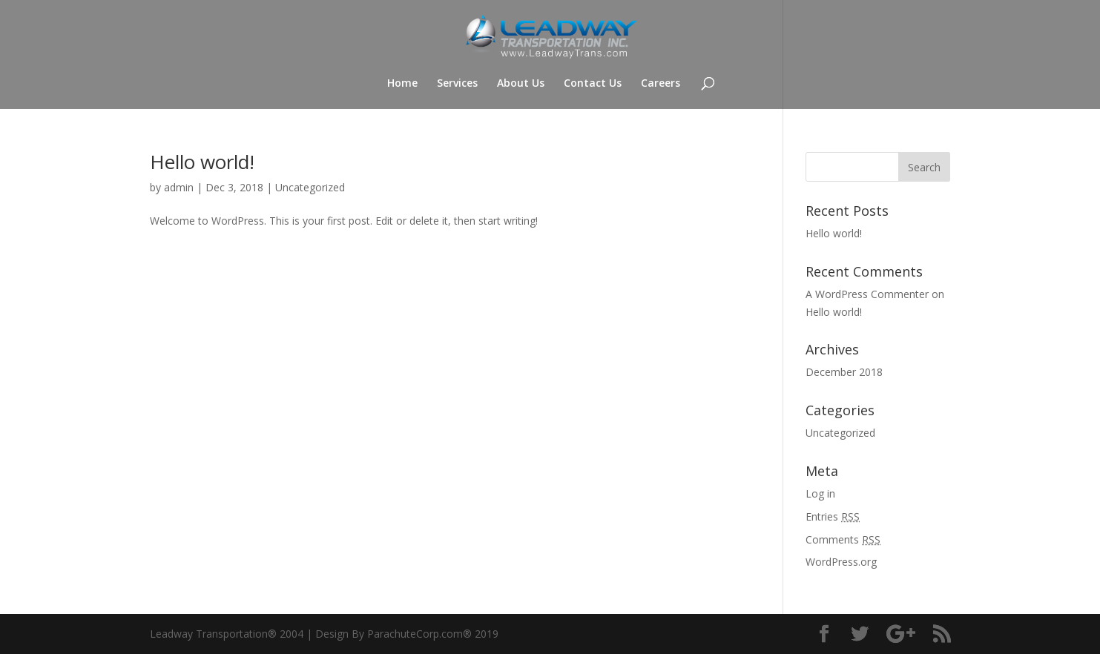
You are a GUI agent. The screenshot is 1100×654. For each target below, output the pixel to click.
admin (179, 187)
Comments (843, 539)
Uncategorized (310, 187)
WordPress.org (841, 562)
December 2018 (844, 372)
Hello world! (202, 161)
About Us (520, 84)
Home (402, 84)
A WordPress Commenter (867, 294)
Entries (833, 516)
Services (457, 84)
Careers (660, 84)
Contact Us (593, 84)
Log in (820, 493)
